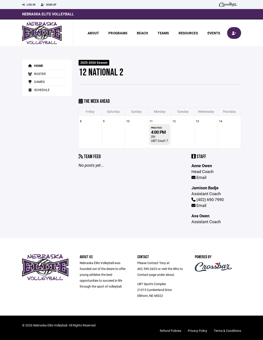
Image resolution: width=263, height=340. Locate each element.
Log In (28, 5)
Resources (188, 33)
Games (36, 82)
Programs (117, 33)
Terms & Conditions (227, 330)
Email (198, 177)
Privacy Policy (197, 330)
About (93, 33)
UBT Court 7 (159, 140)
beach (142, 33)
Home (35, 65)
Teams (163, 33)
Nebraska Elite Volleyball (48, 14)
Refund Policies (170, 330)
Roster (36, 74)
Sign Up (48, 5)
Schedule (38, 90)
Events (213, 33)
